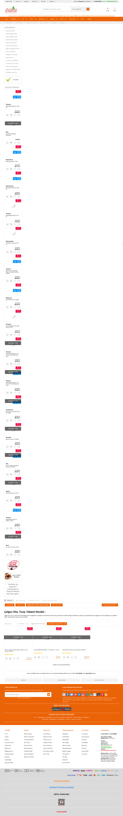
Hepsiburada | (78, 717)
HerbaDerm (9, 410)
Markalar (13, 19)
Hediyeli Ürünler (47, 742)
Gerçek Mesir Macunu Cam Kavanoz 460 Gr (74, 650)
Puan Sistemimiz (47, 745)
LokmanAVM (61, 680)
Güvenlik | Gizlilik (31, 22)
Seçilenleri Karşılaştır (39, 623)
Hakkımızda (9, 22)
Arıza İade (84, 754)
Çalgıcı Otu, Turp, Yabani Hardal (37, 605)
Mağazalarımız (9, 751)
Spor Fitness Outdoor (11, 42)
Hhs (7, 132)
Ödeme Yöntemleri (29, 737)
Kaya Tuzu (72, 19)
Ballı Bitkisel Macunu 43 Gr (12, 216)
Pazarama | (86, 717)
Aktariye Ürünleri (10, 31)
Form (61, 19)
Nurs (7, 545)
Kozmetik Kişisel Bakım (12, 40)
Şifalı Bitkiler (65, 739)
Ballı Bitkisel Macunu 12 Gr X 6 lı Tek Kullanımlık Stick (12, 355)
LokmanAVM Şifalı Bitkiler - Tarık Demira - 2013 (46, 650)
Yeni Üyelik (78, 673)
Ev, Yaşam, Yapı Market (12, 60)
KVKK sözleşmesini (12, 698)
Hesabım (84, 748)
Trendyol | (70, 717)
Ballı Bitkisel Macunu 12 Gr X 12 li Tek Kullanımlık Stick (12, 384)
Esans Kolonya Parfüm (12, 45)
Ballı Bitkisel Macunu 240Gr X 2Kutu (11, 520)
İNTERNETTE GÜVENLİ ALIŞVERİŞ (61, 787)
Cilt (23, 19)
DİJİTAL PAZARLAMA (61, 794)
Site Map (64, 757)
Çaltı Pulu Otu (56, 605)
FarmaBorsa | (53, 719)
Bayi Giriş (34, 1)
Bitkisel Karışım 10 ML (12, 161)
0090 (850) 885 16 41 (106, 745)
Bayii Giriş (84, 745)
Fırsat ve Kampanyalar (12, 66)
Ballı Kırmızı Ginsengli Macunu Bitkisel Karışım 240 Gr (12, 272)
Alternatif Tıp (65, 754)
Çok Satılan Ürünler (48, 751)
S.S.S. (6, 734)
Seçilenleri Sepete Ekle (57, 623)
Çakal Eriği (9, 605)
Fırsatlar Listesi (47, 739)
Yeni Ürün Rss (66, 762)
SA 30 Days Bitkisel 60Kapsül (11, 134)
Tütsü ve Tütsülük (10, 51)
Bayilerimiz (8, 748)
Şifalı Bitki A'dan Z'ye (11, 72)
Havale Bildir (85, 751)
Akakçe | (74, 719)
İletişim (62, 22)
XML (82, 19)
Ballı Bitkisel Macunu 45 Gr (12, 243)
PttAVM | (57, 717)
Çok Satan (41, 19)
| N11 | (35, 717)
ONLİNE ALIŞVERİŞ (61, 781)
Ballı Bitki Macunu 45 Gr (12, 493)
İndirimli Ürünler (47, 737)
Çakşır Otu (20, 605)
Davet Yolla (46, 754)
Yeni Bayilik (85, 742)
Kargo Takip (9, 1)
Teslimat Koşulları (29, 739)
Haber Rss (65, 760)
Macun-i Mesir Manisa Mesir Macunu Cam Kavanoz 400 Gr (16, 650)
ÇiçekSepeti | (50, 717)
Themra (8, 104)
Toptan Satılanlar (47, 748)
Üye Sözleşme (85, 737)
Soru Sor (18, 1)
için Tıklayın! (108, 738)
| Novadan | (45, 719)
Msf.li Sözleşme (28, 748)
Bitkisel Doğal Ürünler (11, 37)
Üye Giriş (51, 1)
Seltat (8, 491)
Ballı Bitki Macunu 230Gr (12, 299)
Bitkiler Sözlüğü (66, 751)
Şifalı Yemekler (66, 745)
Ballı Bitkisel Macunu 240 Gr (12, 107)
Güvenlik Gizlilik (28, 751)
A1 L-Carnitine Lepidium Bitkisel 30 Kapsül (12, 466)
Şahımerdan (10, 186)
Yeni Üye (43, 1)
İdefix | (79, 719)
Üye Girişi (89, 673)
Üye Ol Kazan (46, 734)
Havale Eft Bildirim (29, 754)
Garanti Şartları (28, 745)
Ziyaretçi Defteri (9, 762)
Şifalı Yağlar (65, 742)
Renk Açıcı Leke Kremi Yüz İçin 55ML (13, 412)
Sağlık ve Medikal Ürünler (12, 48)
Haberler (7, 757)
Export (89, 19)
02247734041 (98, 1)
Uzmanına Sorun (9, 742)
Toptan (52, 19)
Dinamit (8, 324)
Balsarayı (9, 298)
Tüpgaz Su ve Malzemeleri (13, 69)
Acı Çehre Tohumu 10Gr (12, 547)
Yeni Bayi (26, 1)
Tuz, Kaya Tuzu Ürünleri (12, 63)
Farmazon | (62, 719)
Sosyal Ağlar (8, 760)
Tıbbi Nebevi (65, 737)
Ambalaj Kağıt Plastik (11, 34)
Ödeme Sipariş (28, 734)
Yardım (54, 22)
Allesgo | (69, 719)
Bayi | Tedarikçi (44, 22)
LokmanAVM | (42, 717)
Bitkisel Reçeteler (67, 748)
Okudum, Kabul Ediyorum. (18, 698)
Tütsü (31, 19)
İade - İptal (27, 742)
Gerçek (23, 680)
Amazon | (63, 717)
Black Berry (9, 159)
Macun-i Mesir (99, 680)
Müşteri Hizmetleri (29, 757)
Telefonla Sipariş (9, 754)
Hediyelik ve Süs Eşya (11, 54)
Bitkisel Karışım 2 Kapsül (12, 439)
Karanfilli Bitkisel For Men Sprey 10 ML (12, 326)
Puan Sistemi (19, 22)
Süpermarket (9, 57)
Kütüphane (65, 734)
